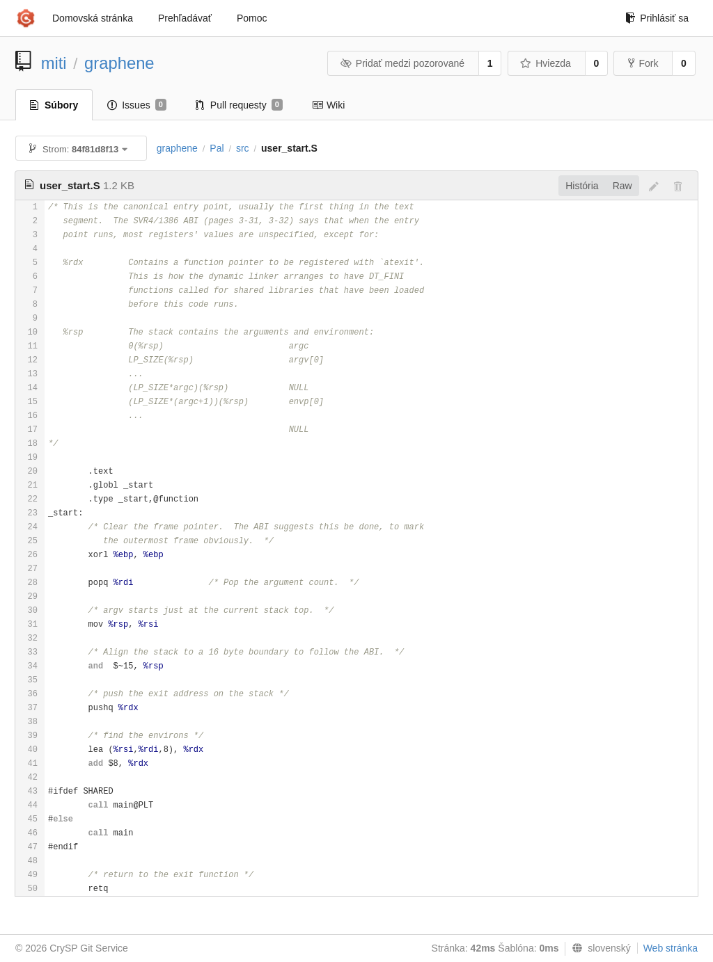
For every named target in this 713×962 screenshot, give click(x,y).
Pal (217, 148)
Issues (136, 105)
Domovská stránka (92, 18)
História (581, 185)
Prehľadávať (185, 18)
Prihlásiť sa (657, 18)
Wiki (328, 105)
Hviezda (545, 63)
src (242, 148)
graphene (119, 63)
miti (54, 63)
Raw (622, 185)
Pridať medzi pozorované (402, 63)
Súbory (54, 105)
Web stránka (670, 948)
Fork (643, 63)
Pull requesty (239, 105)
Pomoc (252, 18)
